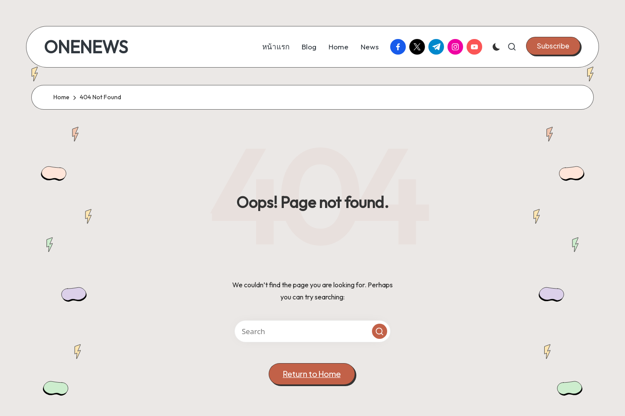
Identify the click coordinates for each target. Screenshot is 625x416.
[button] (553, 46)
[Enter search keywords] (312, 331)
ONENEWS (86, 46)
